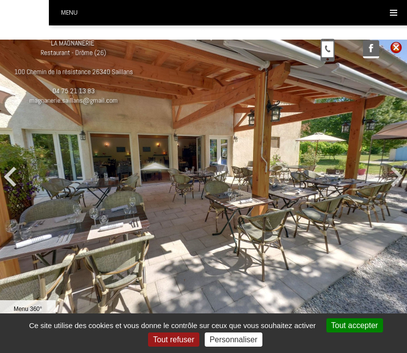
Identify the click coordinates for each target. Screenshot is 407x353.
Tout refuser (173, 339)
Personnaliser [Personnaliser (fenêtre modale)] (233, 339)
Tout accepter (354, 325)
